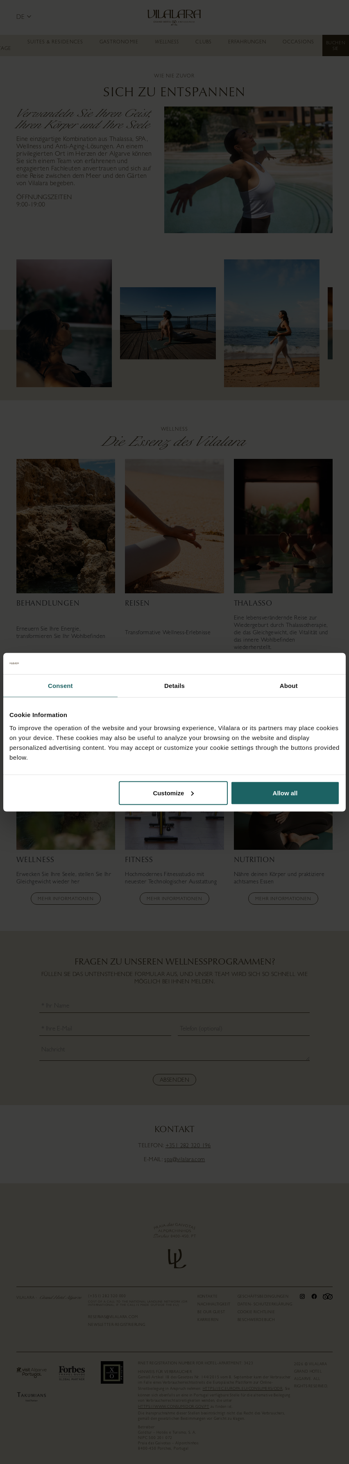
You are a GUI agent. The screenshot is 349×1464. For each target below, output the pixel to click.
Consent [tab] (60, 685)
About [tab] (289, 685)
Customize (173, 792)
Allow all (285, 792)
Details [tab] (174, 685)
